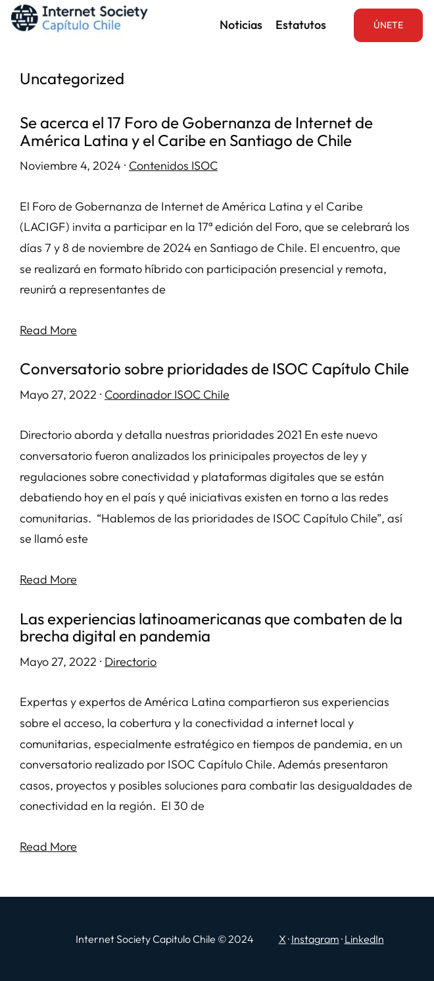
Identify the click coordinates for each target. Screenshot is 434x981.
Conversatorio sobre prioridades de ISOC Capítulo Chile (214, 369)
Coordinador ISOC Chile (167, 394)
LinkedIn (364, 938)
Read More (48, 330)
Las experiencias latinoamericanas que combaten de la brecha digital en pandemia (211, 627)
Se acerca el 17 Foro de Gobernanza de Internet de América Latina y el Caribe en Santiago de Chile (196, 131)
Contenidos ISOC (173, 165)
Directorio (131, 661)
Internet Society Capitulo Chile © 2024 (165, 938)
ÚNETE (388, 25)
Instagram (315, 938)
